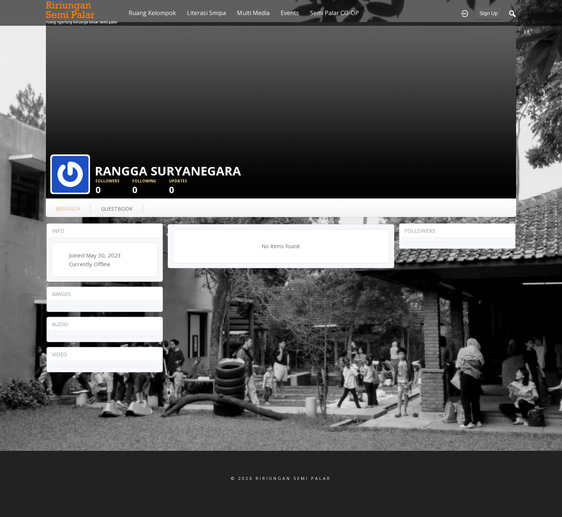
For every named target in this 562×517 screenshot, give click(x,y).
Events (290, 13)
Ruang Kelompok (152, 13)
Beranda (68, 208)
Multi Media (253, 13)
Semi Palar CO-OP (334, 13)
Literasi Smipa (206, 13)
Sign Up (488, 13)
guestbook (117, 208)
